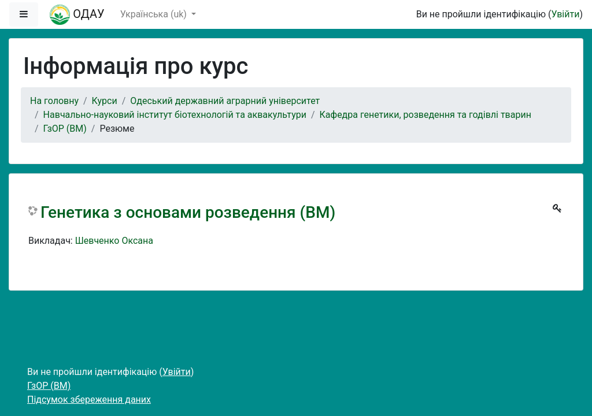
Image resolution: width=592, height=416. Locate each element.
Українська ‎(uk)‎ (154, 14)
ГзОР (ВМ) (65, 128)
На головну (54, 100)
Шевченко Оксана (114, 240)
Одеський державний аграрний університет (225, 100)
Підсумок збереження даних (89, 399)
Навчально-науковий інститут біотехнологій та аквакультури (174, 114)
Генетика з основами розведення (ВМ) (187, 212)
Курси (104, 100)
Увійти (565, 14)
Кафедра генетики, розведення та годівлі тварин (425, 114)
